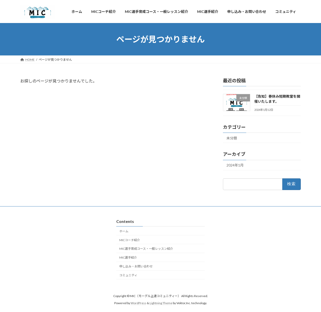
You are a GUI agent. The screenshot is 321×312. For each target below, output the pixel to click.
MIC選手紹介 (128, 257)
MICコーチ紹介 (129, 240)
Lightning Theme (161, 303)
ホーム (123, 231)
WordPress (138, 303)
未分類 (231, 138)
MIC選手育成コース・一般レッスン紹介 (146, 249)
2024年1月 (235, 165)
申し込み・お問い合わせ (136, 266)
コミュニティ (128, 275)
